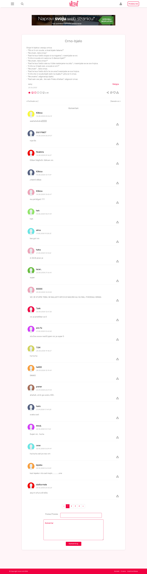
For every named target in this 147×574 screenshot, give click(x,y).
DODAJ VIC (133, 4)
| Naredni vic (115, 101)
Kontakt (116, 571)
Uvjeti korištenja (132, 571)
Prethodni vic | (32, 101)
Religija (116, 84)
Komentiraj (73, 544)
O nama (123, 571)
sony (30, 84)
